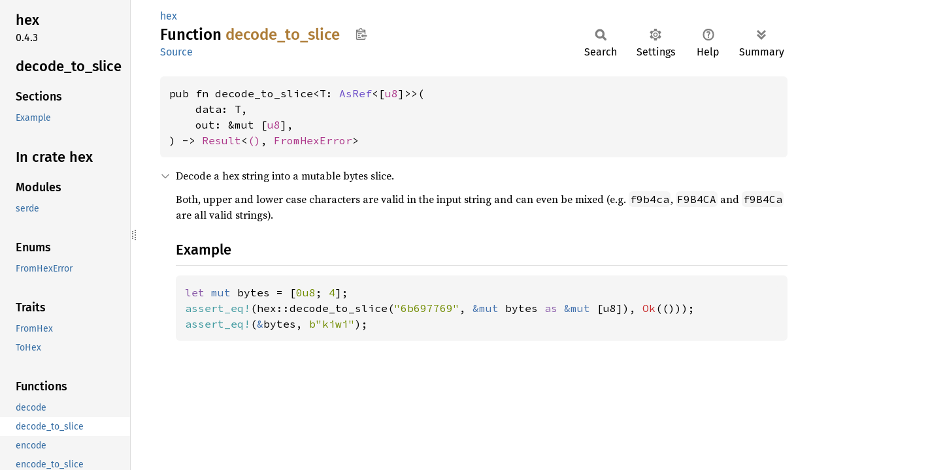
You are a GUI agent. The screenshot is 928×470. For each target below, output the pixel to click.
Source (176, 52)
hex (168, 16)
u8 (391, 93)
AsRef (355, 93)
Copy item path (361, 34)
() (254, 140)
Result (221, 140)
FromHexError (313, 140)
